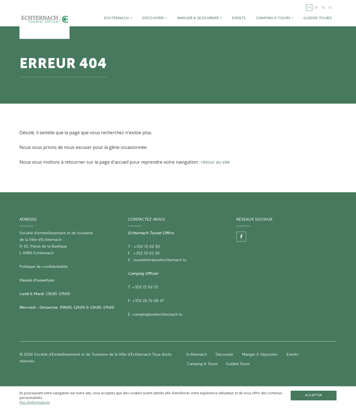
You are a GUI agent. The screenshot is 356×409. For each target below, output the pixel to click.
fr (309, 7)
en (316, 7)
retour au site (215, 162)
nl (330, 7)
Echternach (118, 18)
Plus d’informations (34, 402)
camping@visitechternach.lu (157, 314)
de (323, 7)
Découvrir (154, 18)
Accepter (313, 395)
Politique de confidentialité (43, 267)
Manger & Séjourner (199, 18)
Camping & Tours (275, 18)
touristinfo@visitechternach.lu (160, 260)
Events (239, 18)
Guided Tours (317, 18)
